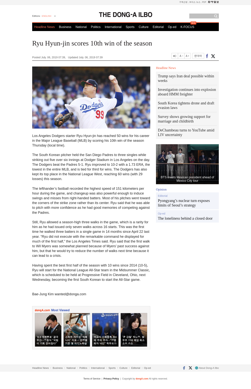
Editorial (158, 27)
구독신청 (183, 2)
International (113, 27)
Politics (96, 27)
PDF (204, 2)
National (81, 27)
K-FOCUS (187, 27)
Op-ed (172, 27)
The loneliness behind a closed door (185, 218)
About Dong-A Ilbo (207, 368)
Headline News (44, 27)
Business (65, 27)
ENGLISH (46, 16)
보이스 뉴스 (195, 2)
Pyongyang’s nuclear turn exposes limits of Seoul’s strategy (184, 203)
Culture (144, 27)
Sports (130, 27)
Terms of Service (91, 378)
